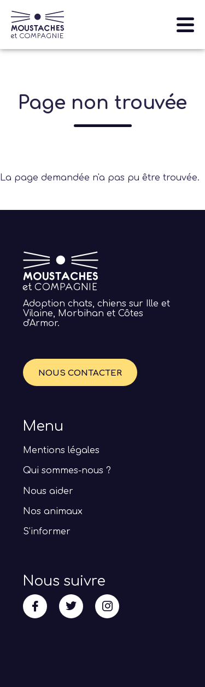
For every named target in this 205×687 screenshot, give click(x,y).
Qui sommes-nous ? (67, 470)
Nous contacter (80, 373)
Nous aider (48, 491)
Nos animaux (53, 511)
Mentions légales (61, 450)
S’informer (47, 532)
